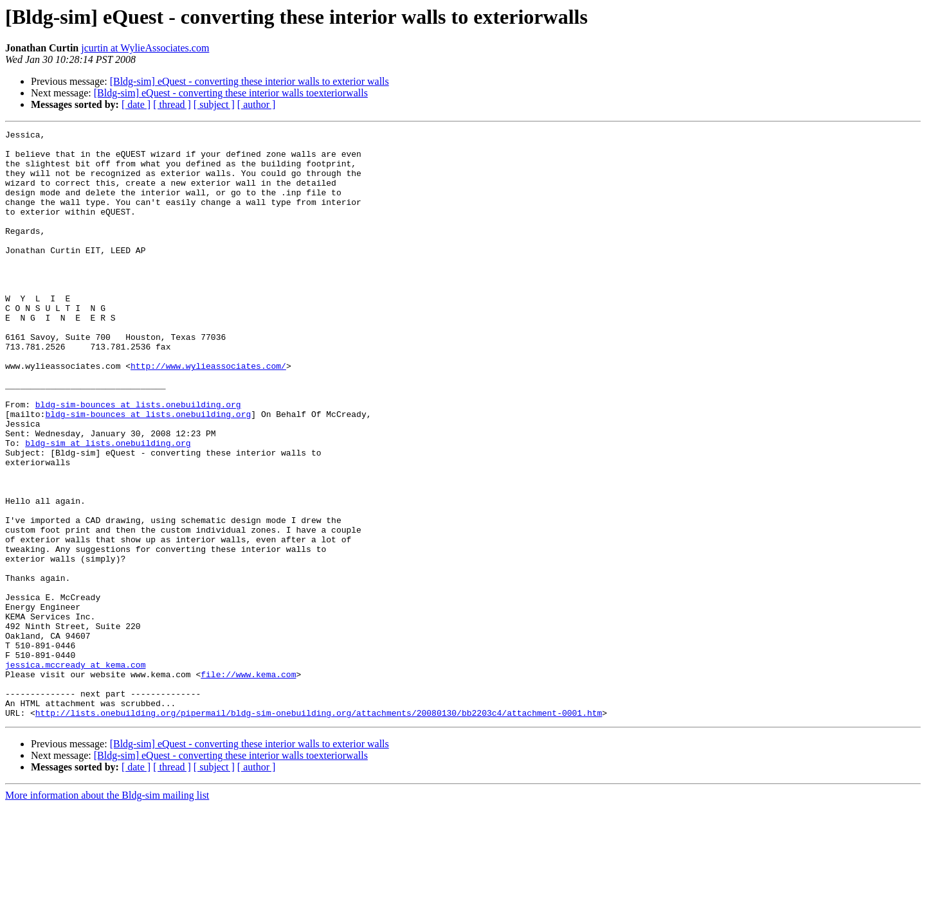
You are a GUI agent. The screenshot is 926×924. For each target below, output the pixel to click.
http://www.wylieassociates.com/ (208, 414)
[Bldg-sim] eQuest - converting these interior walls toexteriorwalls (231, 92)
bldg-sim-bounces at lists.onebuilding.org (138, 460)
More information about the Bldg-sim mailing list (107, 912)
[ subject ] (214, 104)
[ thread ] (172, 104)
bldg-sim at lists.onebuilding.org (107, 506)
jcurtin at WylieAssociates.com (145, 47)
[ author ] (256, 104)
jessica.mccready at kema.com (75, 772)
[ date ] (136, 104)
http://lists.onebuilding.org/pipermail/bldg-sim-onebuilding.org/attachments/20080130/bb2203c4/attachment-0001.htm (318, 830)
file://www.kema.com (248, 784)
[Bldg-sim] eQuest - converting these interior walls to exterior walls (249, 81)
